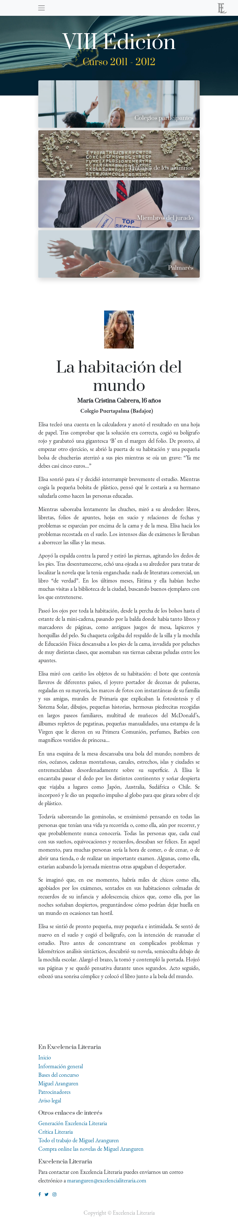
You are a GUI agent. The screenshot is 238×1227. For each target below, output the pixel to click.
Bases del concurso (58, 1074)
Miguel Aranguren (58, 1083)
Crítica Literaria (55, 1131)
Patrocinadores (54, 1091)
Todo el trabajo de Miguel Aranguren (78, 1140)
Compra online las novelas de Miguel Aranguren (91, 1148)
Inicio (44, 1057)
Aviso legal (49, 1100)
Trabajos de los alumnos (161, 168)
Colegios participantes (164, 118)
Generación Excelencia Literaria (72, 1123)
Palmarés (180, 268)
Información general (60, 1066)
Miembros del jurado (165, 218)
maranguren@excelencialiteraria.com (106, 1180)
